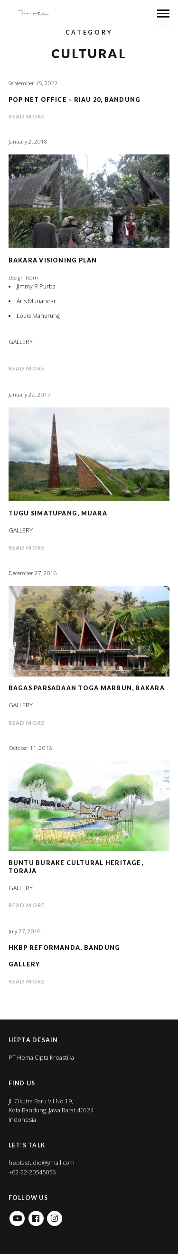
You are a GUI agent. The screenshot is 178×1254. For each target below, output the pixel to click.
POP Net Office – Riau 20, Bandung (75, 99)
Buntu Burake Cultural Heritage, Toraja (76, 866)
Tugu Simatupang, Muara (58, 513)
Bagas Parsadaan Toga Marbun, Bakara (87, 688)
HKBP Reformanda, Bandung (65, 947)
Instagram (54, 1215)
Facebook (36, 1215)
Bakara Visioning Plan (53, 260)
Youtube (17, 1215)
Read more (27, 116)
